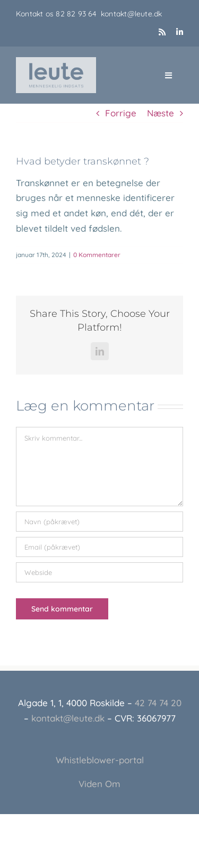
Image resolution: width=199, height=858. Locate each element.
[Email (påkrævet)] (99, 547)
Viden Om (99, 783)
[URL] (99, 572)
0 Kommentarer (96, 255)
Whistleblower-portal (100, 759)
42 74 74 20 (158, 702)
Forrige (120, 112)
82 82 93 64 (78, 14)
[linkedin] (179, 32)
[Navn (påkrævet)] (99, 522)
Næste (160, 112)
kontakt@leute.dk (131, 14)
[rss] (162, 32)
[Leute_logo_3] (56, 61)
